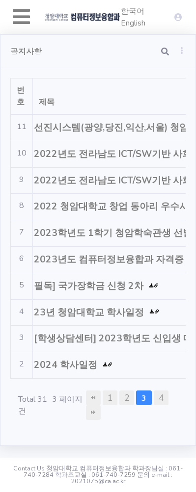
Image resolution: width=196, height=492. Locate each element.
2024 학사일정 (67, 365)
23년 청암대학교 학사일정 (90, 312)
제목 (47, 102)
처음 (93, 397)
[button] (181, 50)
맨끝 (93, 412)
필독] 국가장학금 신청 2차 (90, 286)
